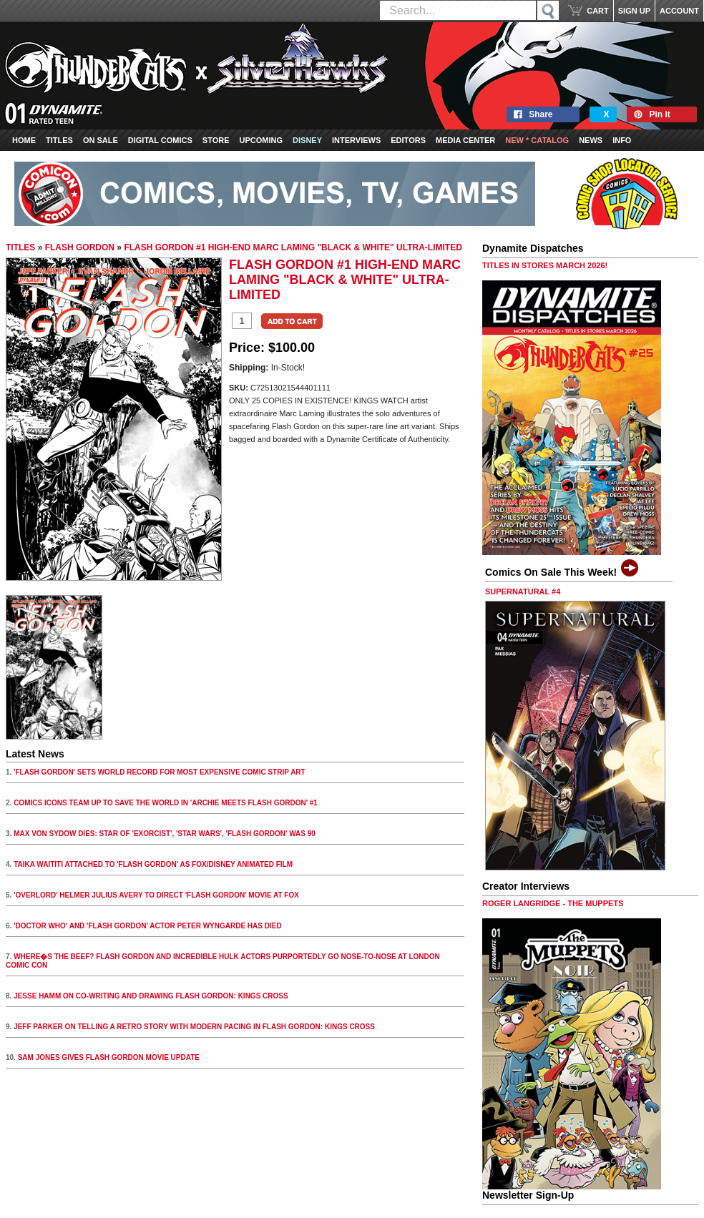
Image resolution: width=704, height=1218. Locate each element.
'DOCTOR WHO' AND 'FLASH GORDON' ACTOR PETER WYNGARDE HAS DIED (148, 926)
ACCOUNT (679, 10)
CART (598, 10)
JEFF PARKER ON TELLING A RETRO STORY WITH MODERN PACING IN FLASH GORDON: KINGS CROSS (194, 1027)
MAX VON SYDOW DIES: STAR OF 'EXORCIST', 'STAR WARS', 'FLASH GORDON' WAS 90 (165, 834)
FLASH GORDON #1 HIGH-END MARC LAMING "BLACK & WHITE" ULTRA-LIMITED (292, 247)
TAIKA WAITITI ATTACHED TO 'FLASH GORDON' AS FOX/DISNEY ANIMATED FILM (153, 864)
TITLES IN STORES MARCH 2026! (544, 265)
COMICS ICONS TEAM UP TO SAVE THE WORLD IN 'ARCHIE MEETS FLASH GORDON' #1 (166, 803)
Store (216, 140)
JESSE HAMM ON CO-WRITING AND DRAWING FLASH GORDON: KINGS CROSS (151, 996)
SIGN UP (634, 10)
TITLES (20, 247)
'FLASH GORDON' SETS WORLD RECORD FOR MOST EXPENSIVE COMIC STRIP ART (159, 772)
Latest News (35, 754)
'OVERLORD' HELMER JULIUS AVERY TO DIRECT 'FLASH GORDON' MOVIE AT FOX (156, 895)
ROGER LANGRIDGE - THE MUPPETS (552, 903)
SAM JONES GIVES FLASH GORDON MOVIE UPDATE (109, 1057)
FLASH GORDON (79, 247)
